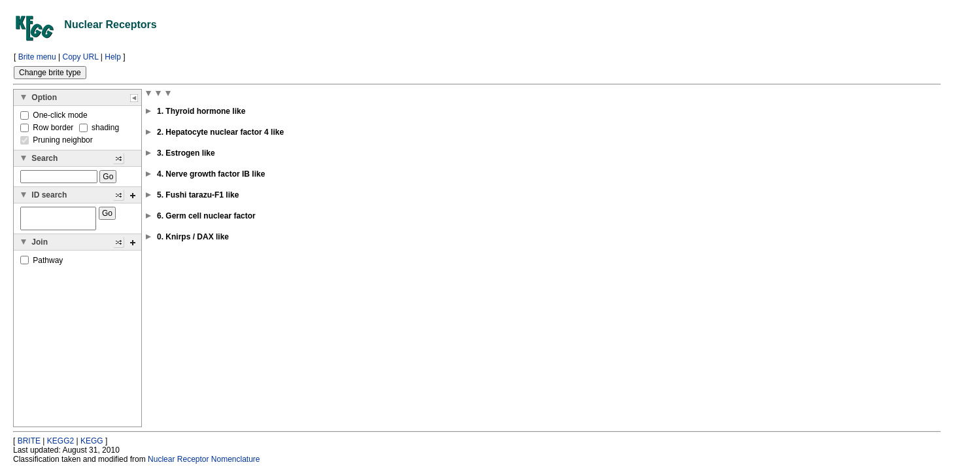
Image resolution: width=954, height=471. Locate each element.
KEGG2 (60, 440)
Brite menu (37, 56)
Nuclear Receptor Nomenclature (204, 459)
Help (113, 56)
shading (99, 127)
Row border (48, 127)
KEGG (91, 440)
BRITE (29, 440)
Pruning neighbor (56, 140)
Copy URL (81, 56)
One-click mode (54, 115)
